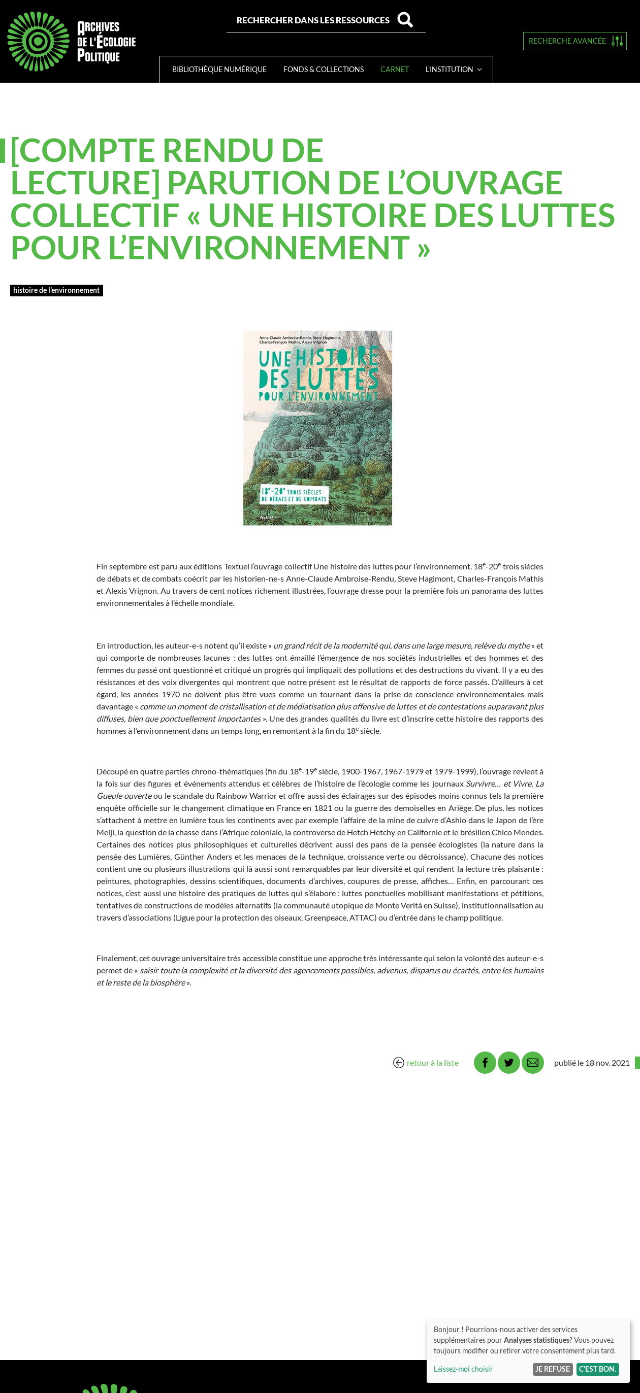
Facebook (485, 1063)
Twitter (509, 1063)
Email (533, 1063)
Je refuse (552, 1369)
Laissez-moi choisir (463, 1369)
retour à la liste (433, 1062)
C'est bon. (597, 1369)
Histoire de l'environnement (56, 290)
